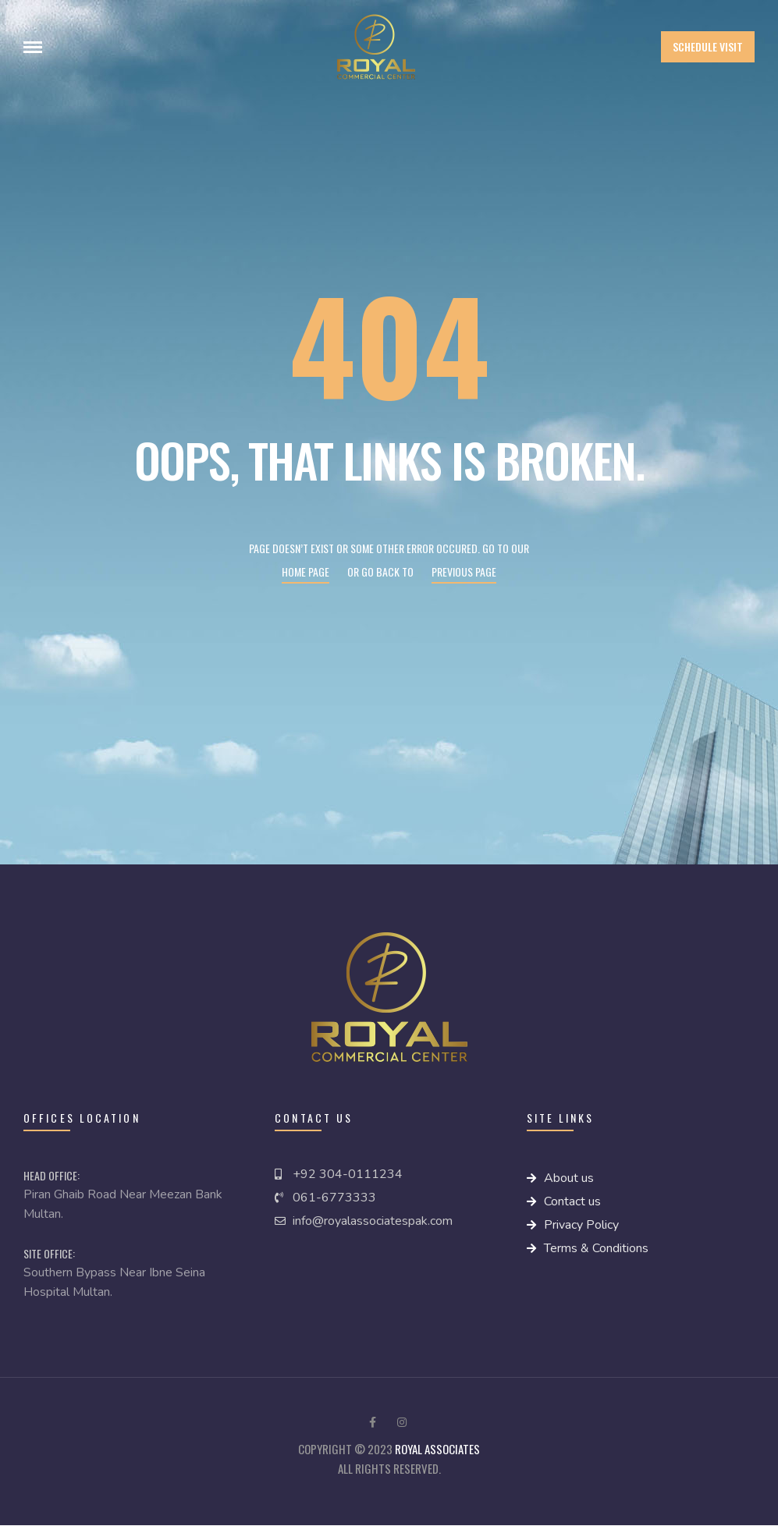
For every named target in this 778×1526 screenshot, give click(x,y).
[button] (708, 46)
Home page (305, 571)
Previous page (464, 571)
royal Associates (437, 1448)
